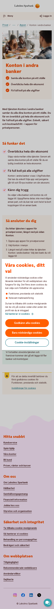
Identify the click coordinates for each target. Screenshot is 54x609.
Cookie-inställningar (27, 342)
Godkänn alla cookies (27, 323)
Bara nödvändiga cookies (27, 333)
